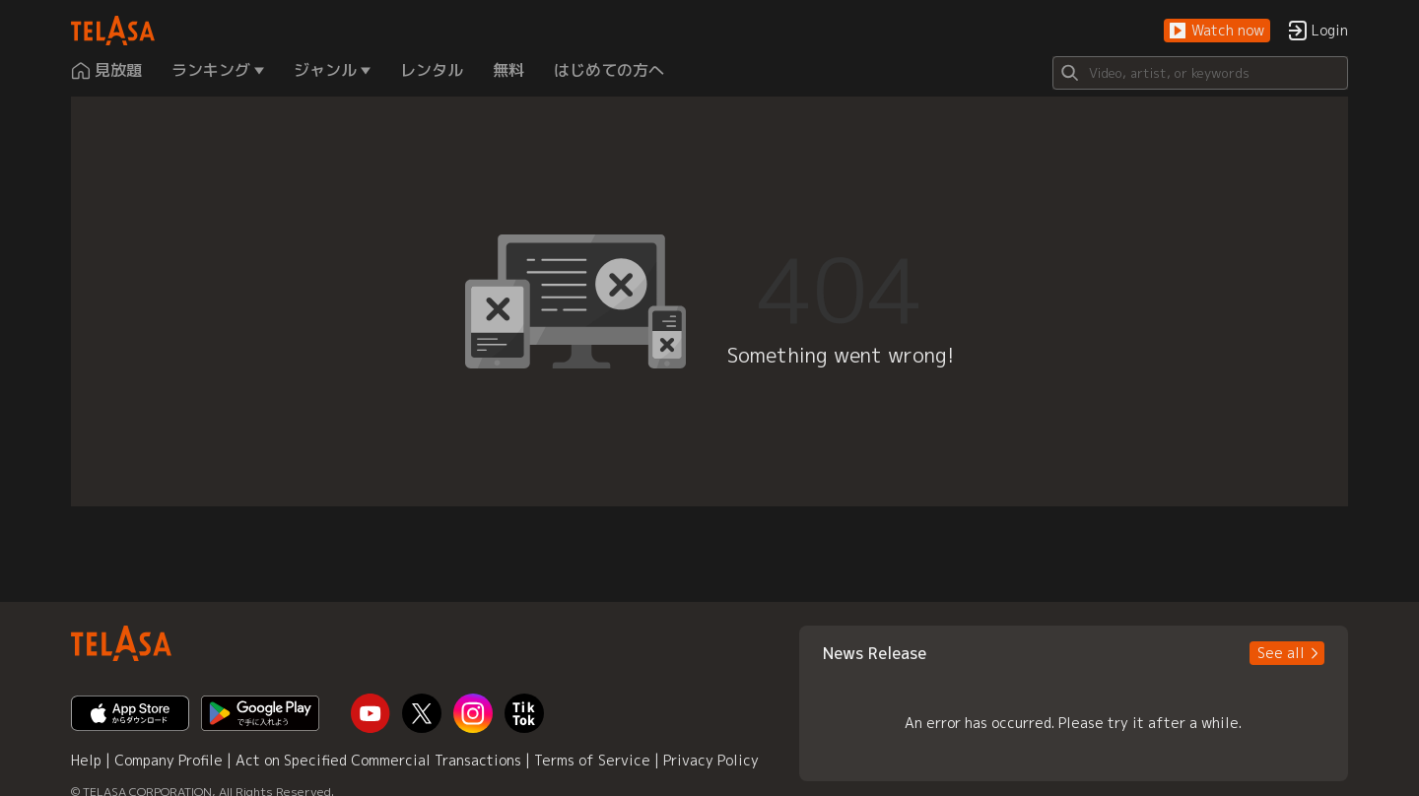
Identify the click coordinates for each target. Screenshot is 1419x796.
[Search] (1200, 73)
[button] (1217, 31)
